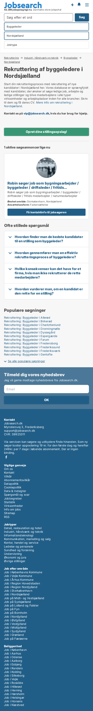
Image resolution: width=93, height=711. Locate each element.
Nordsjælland (12, 62)
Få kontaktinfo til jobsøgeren (46, 212)
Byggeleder (71, 57)
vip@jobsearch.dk (36, 113)
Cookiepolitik (13, 487)
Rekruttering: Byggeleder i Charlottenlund (32, 325)
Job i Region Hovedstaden (22, 583)
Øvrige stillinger (14, 561)
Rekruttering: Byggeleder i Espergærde (30, 336)
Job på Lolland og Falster (21, 605)
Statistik (9, 502)
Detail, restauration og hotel (23, 528)
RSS (7, 517)
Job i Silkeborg (14, 675)
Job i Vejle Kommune (18, 576)
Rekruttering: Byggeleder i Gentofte (28, 354)
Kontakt (9, 472)
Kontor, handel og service (21, 542)
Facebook (6, 457)
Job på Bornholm (15, 612)
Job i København (15, 649)
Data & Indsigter (15, 491)
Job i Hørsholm (14, 694)
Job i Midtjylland (15, 627)
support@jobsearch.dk (19, 430)
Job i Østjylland (14, 620)
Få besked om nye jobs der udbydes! (72, 4)
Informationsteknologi (18, 535)
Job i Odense (13, 657)
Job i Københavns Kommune (23, 572)
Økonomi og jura (15, 557)
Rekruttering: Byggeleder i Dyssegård (29, 332)
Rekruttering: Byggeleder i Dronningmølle (32, 328)
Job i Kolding (13, 672)
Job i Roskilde (13, 682)
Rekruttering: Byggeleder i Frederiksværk (32, 350)
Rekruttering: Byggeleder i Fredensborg (31, 343)
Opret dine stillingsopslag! (46, 132)
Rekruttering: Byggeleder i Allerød (27, 317)
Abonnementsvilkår (17, 480)
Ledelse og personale (18, 546)
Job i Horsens (13, 701)
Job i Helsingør (14, 697)
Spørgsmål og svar (16, 494)
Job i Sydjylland (15, 631)
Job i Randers (13, 668)
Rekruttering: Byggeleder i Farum (26, 339)
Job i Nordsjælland (17, 594)
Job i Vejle (11, 679)
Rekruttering (11, 57)
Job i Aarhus (12, 653)
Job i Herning (13, 690)
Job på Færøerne (15, 638)
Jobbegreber (13, 498)
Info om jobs (12, 509)
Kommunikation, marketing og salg (27, 539)
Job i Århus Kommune (18, 579)
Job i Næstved (14, 705)
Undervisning (13, 553)
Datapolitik (11, 483)
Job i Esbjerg (13, 664)
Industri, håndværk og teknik (41, 57)
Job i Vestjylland (15, 624)
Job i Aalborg (13, 660)
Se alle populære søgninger (26, 361)
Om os (8, 469)
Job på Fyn (11, 609)
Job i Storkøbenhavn (18, 590)
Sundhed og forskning (19, 550)
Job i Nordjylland (15, 616)
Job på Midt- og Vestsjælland (24, 598)
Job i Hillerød (13, 686)
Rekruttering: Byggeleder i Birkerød (28, 321)
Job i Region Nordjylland (20, 587)
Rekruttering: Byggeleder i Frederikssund (32, 347)
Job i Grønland (14, 634)
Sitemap (9, 513)
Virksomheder (13, 505)
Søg (82, 17)
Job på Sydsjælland (17, 601)
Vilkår (8, 476)
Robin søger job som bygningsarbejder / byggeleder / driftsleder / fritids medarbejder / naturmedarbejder (43, 187)
